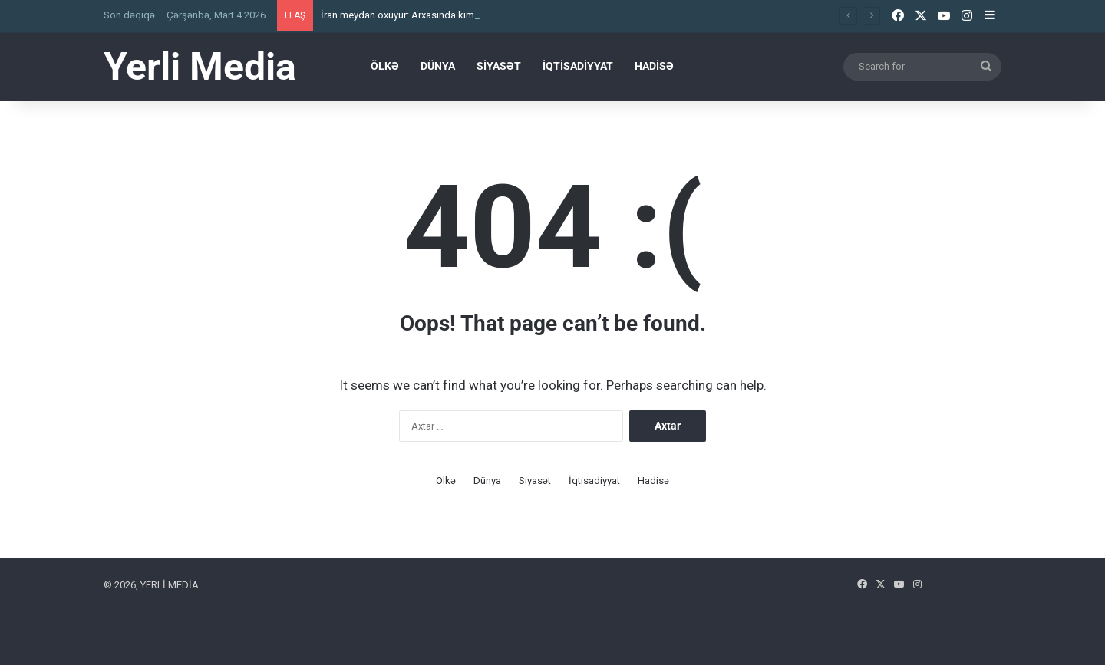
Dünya (438, 66)
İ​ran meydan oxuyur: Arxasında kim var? (408, 15)
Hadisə (654, 66)
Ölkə (385, 66)
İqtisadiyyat (578, 66)
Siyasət (499, 66)
